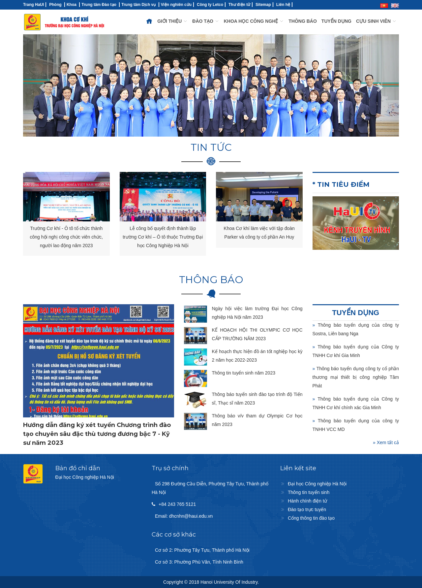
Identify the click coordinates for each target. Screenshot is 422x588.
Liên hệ (283, 4)
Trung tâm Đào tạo (98, 4)
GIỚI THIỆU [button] (172, 21)
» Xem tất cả (386, 442)
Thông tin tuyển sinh (308, 492)
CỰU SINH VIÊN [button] (376, 21)
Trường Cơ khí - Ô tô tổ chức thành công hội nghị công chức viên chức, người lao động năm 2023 (66, 237)
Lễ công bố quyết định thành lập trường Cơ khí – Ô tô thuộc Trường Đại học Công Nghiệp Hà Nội (163, 237)
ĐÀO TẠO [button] (205, 21)
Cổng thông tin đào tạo (311, 518)
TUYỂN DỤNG (336, 21)
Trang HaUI (33, 4)
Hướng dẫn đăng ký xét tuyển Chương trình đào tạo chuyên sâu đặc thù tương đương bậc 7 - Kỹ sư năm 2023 (97, 433)
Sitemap (263, 4)
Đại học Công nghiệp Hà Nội (317, 483)
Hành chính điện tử (307, 501)
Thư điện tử (239, 4)
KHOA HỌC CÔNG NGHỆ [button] (254, 21)
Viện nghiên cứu (176, 4)
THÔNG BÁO (302, 21)
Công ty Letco (210, 4)
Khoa (71, 4)
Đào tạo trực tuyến (307, 509)
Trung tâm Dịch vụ (138, 4)
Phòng (55, 4)
